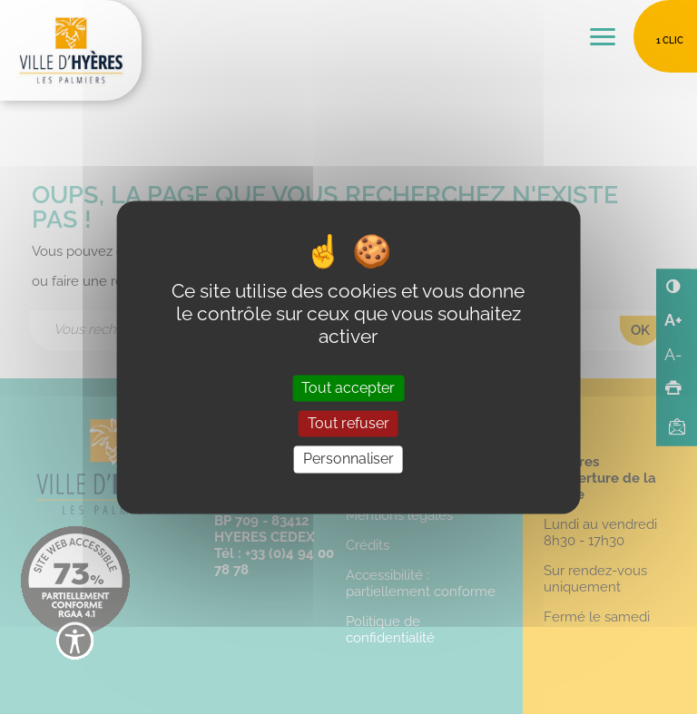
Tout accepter (348, 388)
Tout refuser (348, 424)
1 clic (669, 40)
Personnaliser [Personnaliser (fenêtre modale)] (348, 459)
